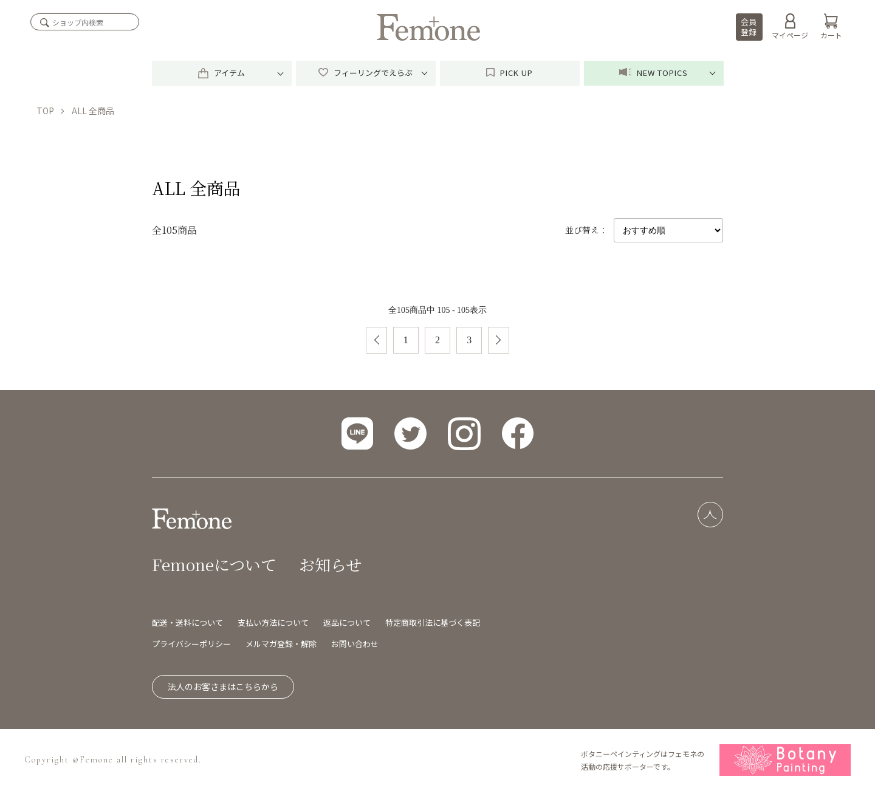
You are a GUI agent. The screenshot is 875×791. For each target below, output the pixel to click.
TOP (45, 110)
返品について (347, 622)
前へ (376, 340)
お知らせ (330, 564)
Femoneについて (214, 564)
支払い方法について (273, 622)
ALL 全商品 (93, 110)
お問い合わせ (355, 643)
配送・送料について (187, 622)
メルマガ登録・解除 (281, 643)
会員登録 (749, 27)
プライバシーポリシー (191, 643)
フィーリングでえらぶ (365, 72)
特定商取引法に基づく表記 (432, 622)
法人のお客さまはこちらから (223, 686)
